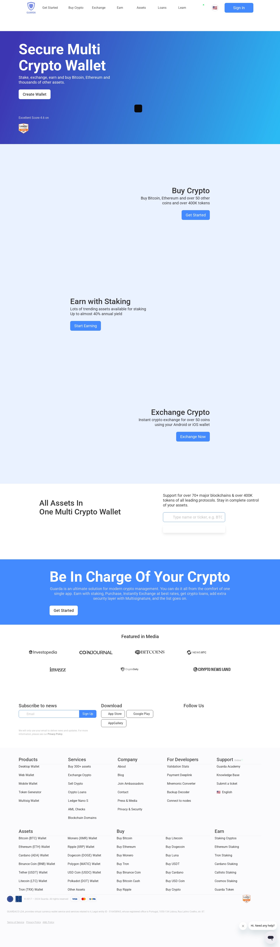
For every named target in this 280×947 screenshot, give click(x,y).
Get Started (196, 215)
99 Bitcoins (149, 653)
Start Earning (85, 326)
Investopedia (43, 653)
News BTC (196, 653)
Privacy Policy (55, 734)
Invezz (58, 670)
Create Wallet (34, 94)
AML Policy (48, 922)
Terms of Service (15, 922)
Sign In (239, 7)
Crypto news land (211, 670)
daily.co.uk (129, 670)
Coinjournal (96, 653)
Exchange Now (193, 436)
